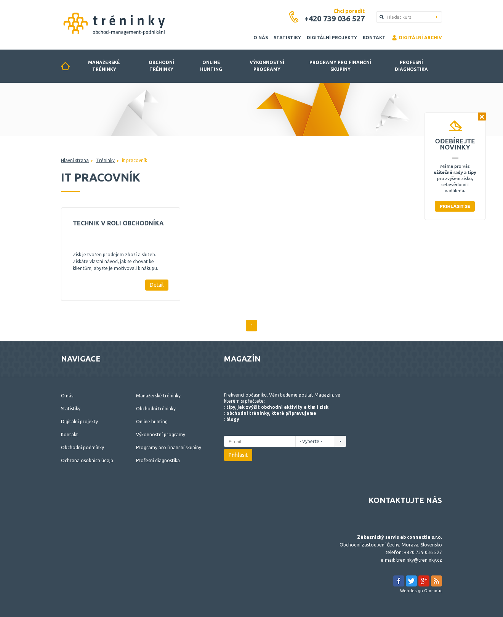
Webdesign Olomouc (421, 590)
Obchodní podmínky (82, 447)
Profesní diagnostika (411, 66)
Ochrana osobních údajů (87, 460)
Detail (157, 285)
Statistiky (287, 37)
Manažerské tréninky (104, 66)
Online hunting (211, 66)
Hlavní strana (75, 160)
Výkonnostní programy (267, 66)
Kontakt (374, 37)
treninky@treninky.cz (419, 560)
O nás (260, 37)
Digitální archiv (416, 38)
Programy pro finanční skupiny (340, 66)
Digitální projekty (332, 37)
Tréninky (105, 160)
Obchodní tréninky (161, 66)
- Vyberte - (313, 441)
